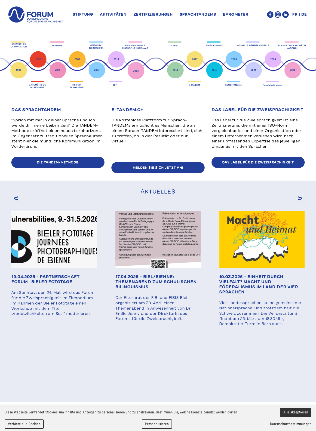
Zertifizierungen (153, 14)
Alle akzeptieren (295, 412)
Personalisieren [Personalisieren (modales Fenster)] (157, 424)
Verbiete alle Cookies (24, 424)
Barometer (235, 14)
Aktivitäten (113, 14)
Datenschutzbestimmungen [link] (290, 424)
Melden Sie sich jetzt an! (158, 167)
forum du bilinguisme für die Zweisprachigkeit (35, 14)
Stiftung (83, 14)
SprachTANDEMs (198, 14)
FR (295, 14)
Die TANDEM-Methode (58, 162)
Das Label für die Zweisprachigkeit (258, 162)
